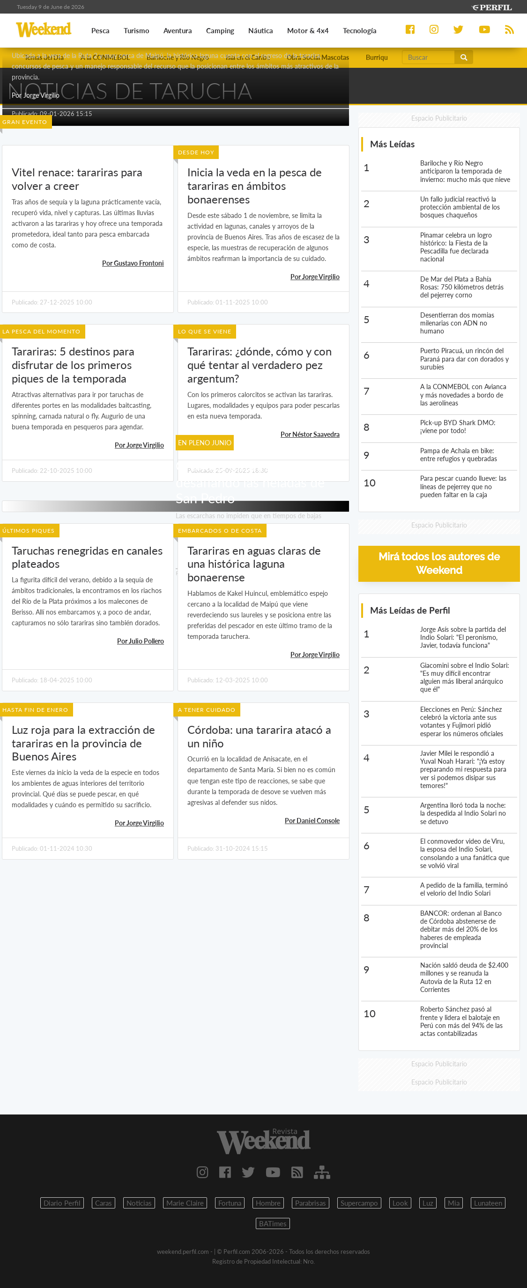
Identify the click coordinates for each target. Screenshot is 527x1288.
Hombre (268, 1203)
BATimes (273, 1223)
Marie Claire (185, 1203)
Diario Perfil (62, 1203)
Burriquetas (383, 57)
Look (400, 1203)
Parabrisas (310, 1203)
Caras (103, 1203)
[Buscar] (428, 57)
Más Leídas (392, 143)
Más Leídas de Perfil (410, 610)
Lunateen (488, 1203)
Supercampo (359, 1203)
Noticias (139, 1203)
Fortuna (229, 1203)
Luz (428, 1203)
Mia (454, 1203)
